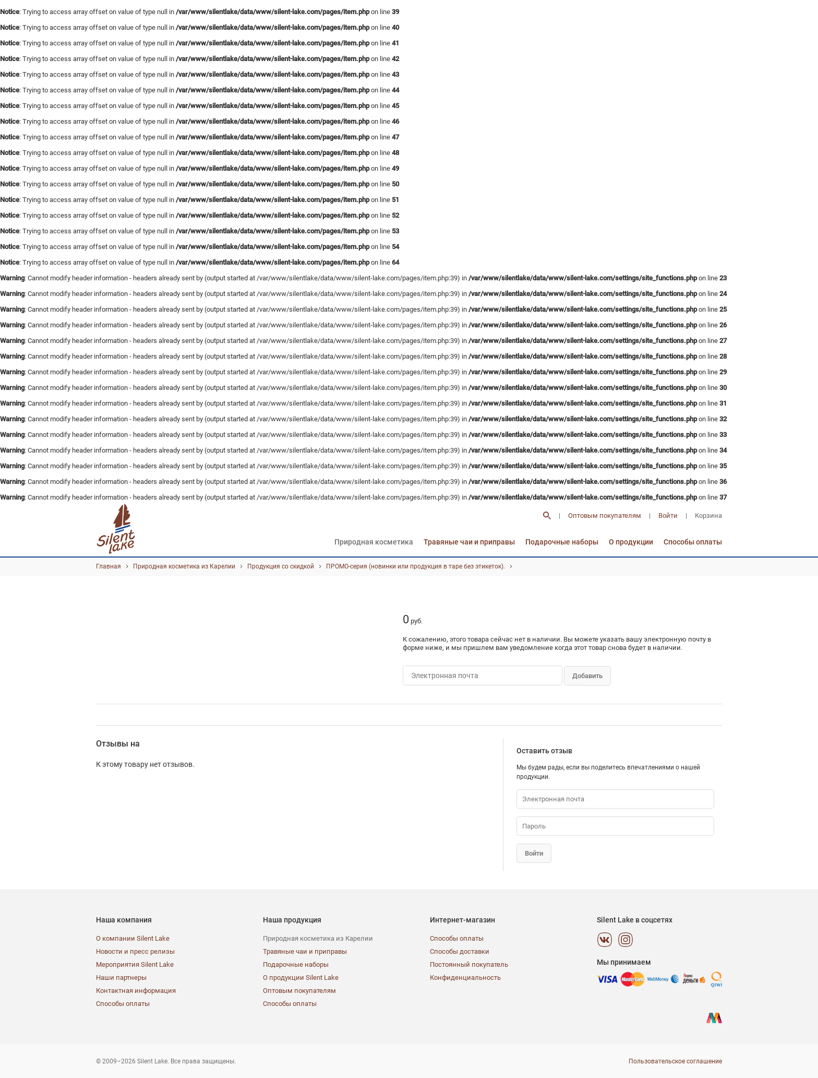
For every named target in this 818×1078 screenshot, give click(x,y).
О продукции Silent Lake (301, 977)
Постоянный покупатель (469, 964)
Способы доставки (459, 951)
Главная (108, 566)
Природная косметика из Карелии (184, 566)
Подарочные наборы (561, 542)
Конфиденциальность (465, 977)
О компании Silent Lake (133, 938)
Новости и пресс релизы (135, 951)
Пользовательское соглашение (675, 1061)
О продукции (631, 542)
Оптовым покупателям (604, 515)
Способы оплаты (693, 542)
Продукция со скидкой (280, 566)
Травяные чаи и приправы (469, 542)
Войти (668, 515)
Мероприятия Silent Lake (135, 964)
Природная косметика (373, 542)
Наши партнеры (121, 977)
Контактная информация (136, 990)
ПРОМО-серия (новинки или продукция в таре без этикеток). (415, 566)
